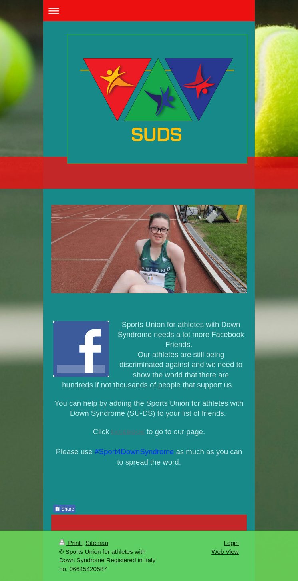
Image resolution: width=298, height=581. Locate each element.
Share (64, 509)
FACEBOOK (128, 432)
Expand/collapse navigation (149, 10)
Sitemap (96, 542)
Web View (225, 551)
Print (70, 542)
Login (231, 542)
